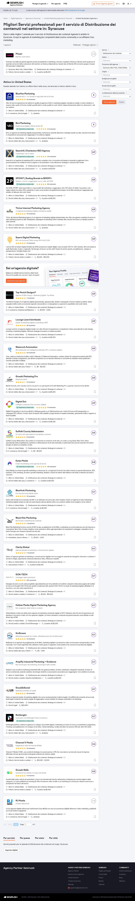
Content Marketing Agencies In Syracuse (58, 18)
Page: (22, 824)
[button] (118, 4)
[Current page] (28, 824)
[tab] (9, 838)
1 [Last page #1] (34, 824)
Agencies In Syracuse (32, 18)
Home (5, 18)
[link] (56, 4)
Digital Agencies (16, 18)
